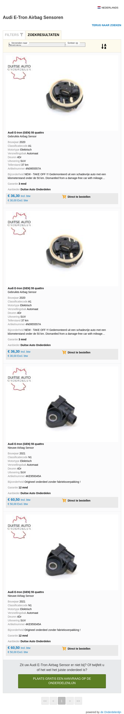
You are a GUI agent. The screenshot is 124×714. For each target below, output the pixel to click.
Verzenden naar (19, 43)
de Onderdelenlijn (110, 712)
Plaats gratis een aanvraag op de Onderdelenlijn (62, 681)
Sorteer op (73, 43)
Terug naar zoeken (106, 25)
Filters (14, 35)
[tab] (14, 35)
